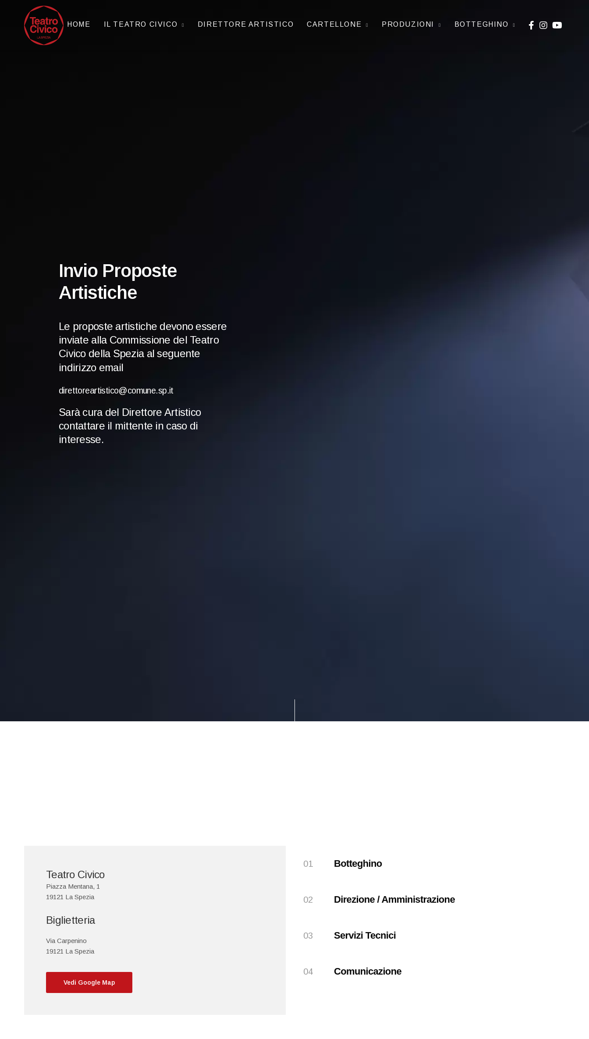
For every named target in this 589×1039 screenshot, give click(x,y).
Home (78, 21)
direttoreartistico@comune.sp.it (130, 389)
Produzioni (408, 21)
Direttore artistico (246, 21)
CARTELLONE (334, 21)
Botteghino (481, 21)
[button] (89, 982)
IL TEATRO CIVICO (141, 21)
